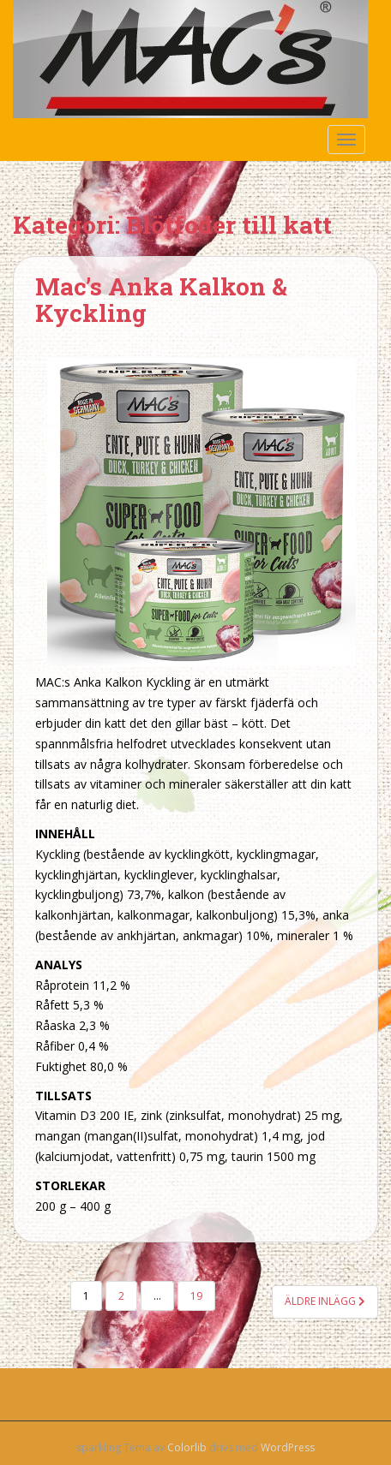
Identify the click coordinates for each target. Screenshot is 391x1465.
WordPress (288, 1447)
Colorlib (187, 1447)
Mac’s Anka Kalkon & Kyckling (161, 300)
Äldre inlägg (325, 1301)
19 (196, 1296)
